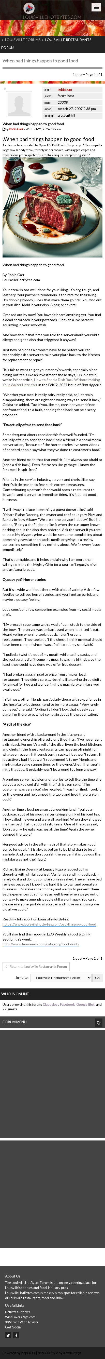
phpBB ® (28, 1353)
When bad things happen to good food (40, 60)
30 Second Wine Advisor (21, 1322)
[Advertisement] (52, 1082)
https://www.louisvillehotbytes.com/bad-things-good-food (49, 924)
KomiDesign (72, 1353)
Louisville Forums (23, 39)
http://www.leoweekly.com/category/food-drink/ (41, 944)
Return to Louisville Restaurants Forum (36, 966)
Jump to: (22, 977)
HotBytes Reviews (17, 1312)
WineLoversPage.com (20, 1317)
